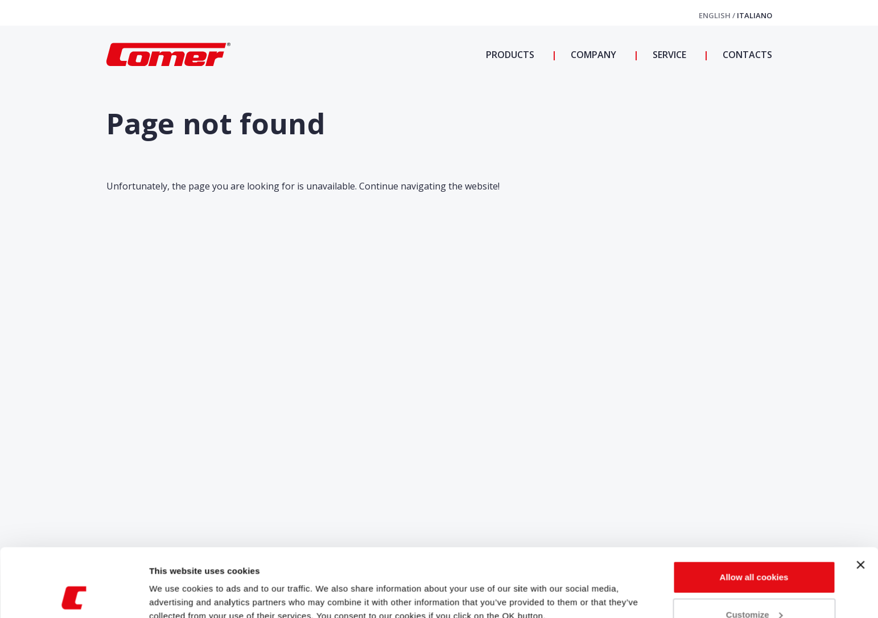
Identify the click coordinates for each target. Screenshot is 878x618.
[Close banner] (860, 501)
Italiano (754, 15)
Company (592, 54)
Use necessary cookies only (754, 587)
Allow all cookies (754, 513)
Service (668, 54)
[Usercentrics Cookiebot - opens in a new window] (73, 595)
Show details (175, 583)
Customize (754, 550)
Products (510, 54)
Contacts (746, 54)
